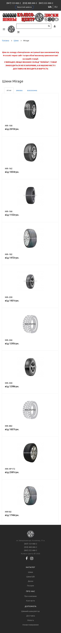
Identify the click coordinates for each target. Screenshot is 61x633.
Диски (30, 581)
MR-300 (8, 383)
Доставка (30, 616)
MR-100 (8, 125)
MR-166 (8, 211)
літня (9, 90)
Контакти (30, 601)
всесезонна (32, 90)
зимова (19, 90)
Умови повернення (30, 625)
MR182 (8, 512)
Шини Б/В (30, 577)
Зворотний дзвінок (24, 7)
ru (55, 6)
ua (49, 6)
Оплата (30, 620)
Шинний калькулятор (30, 611)
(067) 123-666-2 (14, 3)
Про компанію (30, 596)
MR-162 (8, 168)
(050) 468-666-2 (30, 3)
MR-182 (8, 254)
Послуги (30, 586)
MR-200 (8, 297)
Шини (30, 572)
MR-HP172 (10, 469)
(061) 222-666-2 (46, 3)
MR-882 (8, 426)
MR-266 (8, 340)
